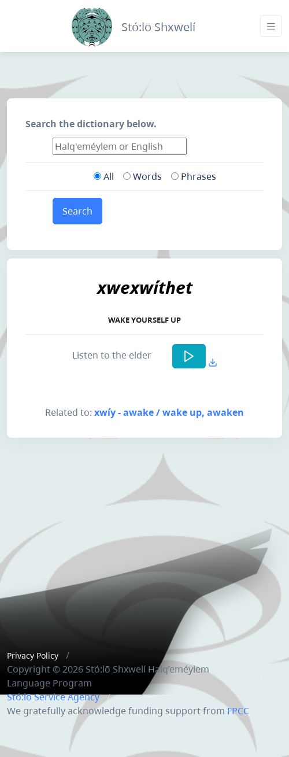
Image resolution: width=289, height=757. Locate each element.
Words (142, 176)
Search (77, 211)
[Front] (92, 24)
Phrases (193, 176)
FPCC (238, 710)
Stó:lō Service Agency (53, 696)
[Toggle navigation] (271, 26)
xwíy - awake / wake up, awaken (169, 412)
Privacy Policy (32, 655)
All (104, 176)
